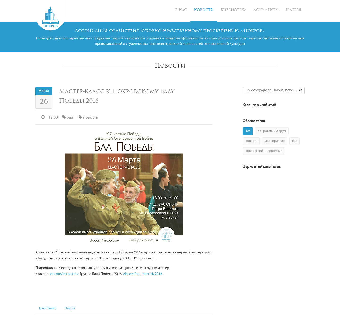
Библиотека (233, 10)
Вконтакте (47, 308)
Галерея (293, 10)
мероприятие (275, 141)
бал (67, 118)
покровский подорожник (263, 151)
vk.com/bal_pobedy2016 (142, 274)
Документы (266, 10)
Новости (204, 10)
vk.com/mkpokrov (64, 274)
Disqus (69, 308)
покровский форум (272, 131)
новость (88, 118)
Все (247, 131)
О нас (180, 10)
